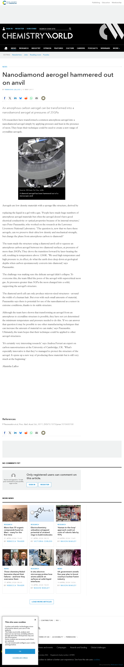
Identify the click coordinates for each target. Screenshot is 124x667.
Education (106, 3)
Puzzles (46, 55)
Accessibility (57, 637)
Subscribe (31, 29)
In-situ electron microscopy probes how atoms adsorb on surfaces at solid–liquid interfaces (41, 577)
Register (19, 29)
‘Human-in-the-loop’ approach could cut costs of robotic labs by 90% (68, 531)
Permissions (71, 637)
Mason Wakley (68, 541)
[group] (115, 48)
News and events (45, 647)
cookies (96, 659)
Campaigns (61, 647)
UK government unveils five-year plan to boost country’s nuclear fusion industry (68, 575)
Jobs (26, 55)
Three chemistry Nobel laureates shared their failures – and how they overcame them (14, 575)
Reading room (35, 55)
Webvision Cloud (117, 665)
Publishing (96, 3)
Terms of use (44, 637)
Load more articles (42, 602)
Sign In (9, 29)
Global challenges (98, 647)
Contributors (47, 620)
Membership (117, 3)
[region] (20, 640)
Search (70, 29)
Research (8, 524)
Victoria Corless (43, 541)
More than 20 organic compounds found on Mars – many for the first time (14, 531)
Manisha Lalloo (13, 89)
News (4, 67)
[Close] (35, 619)
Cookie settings (20, 658)
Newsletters (17, 55)
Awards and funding (78, 647)
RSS (57, 620)
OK (20, 651)
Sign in (32, 485)
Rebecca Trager (15, 541)
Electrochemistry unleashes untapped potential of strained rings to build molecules (41, 531)
